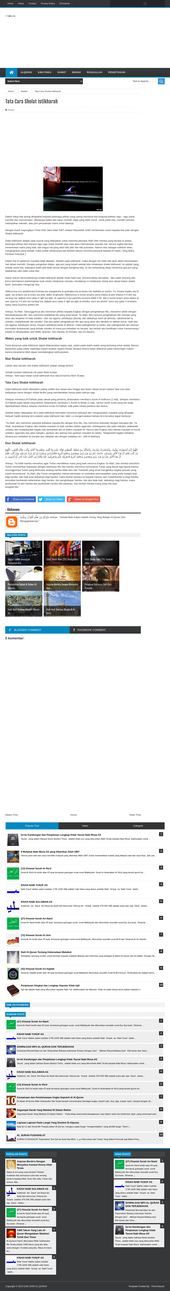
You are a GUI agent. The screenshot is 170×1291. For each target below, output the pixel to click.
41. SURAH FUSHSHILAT (31, 1135)
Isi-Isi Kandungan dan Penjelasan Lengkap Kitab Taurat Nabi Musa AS (57, 1059)
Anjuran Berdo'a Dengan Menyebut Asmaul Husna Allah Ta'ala (34, 1164)
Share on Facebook (19, 499)
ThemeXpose (157, 1286)
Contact (32, 3)
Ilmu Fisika (44, 72)
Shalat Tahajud (73, 348)
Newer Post (11, 814)
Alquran (26, 72)
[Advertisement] (109, 38)
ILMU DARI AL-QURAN (35, 1286)
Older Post (135, 814)
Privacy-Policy (48, 3)
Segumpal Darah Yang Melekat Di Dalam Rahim (44, 1110)
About (21, 3)
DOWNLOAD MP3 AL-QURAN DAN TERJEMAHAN (45, 1046)
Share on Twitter (50, 499)
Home (10, 3)
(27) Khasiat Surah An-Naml (33, 1021)
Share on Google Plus (82, 499)
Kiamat (61, 72)
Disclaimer (64, 3)
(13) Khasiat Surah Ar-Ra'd (32, 1084)
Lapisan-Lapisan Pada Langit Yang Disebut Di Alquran (48, 1122)
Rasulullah (94, 72)
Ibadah (76, 72)
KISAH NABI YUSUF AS (30, 1034)
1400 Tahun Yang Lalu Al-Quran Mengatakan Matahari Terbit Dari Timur (33, 1233)
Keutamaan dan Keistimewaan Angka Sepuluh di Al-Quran (50, 1097)
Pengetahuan (116, 72)
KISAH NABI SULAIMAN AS (32, 1072)
